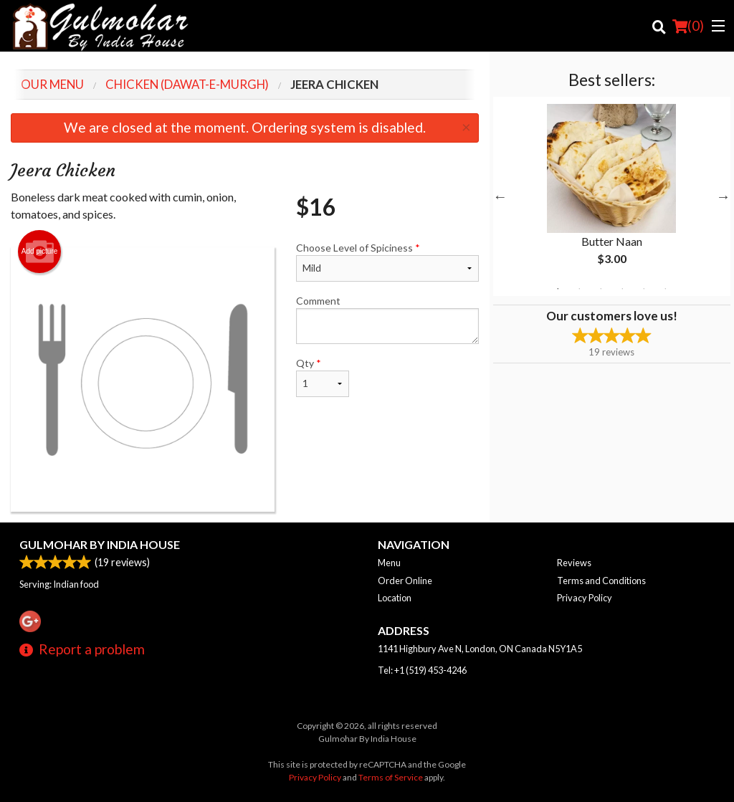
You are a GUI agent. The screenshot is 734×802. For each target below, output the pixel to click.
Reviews (574, 562)
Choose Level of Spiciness (387, 262)
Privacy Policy (584, 597)
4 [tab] (622, 289)
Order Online (405, 580)
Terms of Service (390, 777)
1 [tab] (557, 289)
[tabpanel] (612, 196)
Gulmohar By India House (99, 544)
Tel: (422, 670)
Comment (387, 319)
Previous (500, 196)
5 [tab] (644, 289)
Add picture (40, 251)
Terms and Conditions (601, 580)
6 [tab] (665, 289)
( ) (688, 26)
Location (394, 597)
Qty (322, 377)
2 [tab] (579, 289)
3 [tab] (601, 289)
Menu (389, 562)
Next (723, 196)
